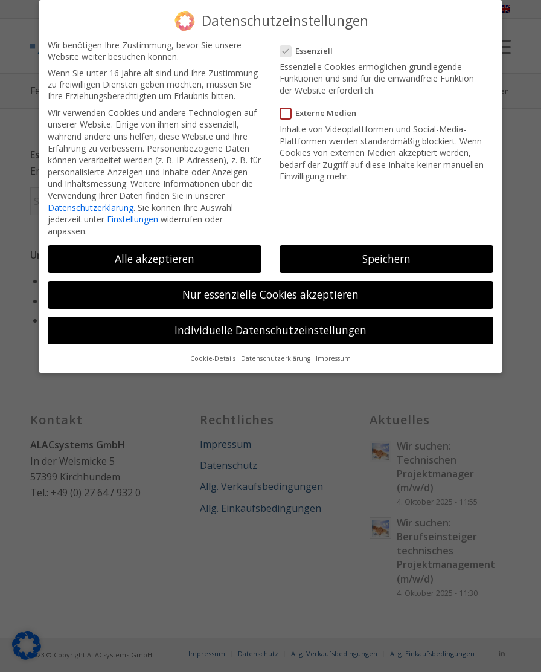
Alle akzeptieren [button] (154, 258)
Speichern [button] (386, 258)
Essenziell (311, 50)
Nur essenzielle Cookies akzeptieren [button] (270, 294)
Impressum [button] (333, 358)
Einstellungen (132, 219)
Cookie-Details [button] (212, 358)
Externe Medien (323, 113)
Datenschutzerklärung (90, 207)
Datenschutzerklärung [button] (275, 358)
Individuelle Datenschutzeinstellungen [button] (270, 330)
